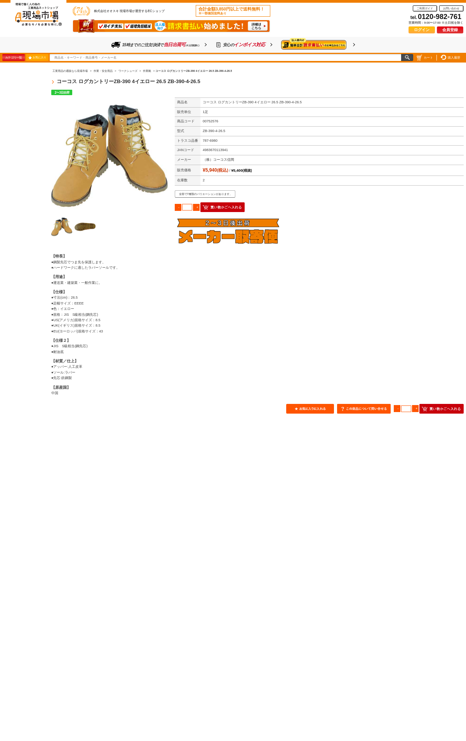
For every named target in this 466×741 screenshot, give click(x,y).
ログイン (421, 30)
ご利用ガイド (425, 8)
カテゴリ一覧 (13, 57)
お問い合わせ (451, 8)
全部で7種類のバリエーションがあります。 (205, 194)
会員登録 (450, 30)
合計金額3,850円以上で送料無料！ (231, 11)
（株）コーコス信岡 (218, 160)
